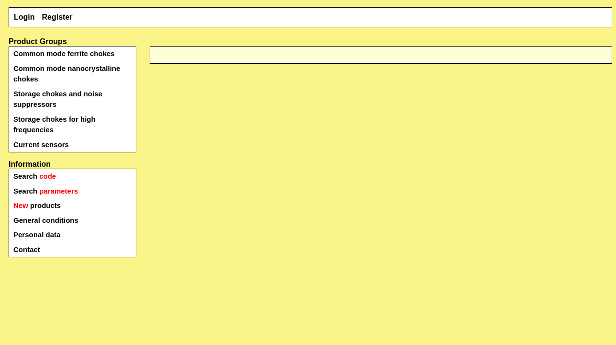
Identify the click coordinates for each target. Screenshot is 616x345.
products (37, 205)
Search (34, 176)
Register (57, 17)
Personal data (36, 234)
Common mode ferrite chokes (64, 53)
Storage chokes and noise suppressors (57, 99)
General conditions (45, 220)
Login (24, 17)
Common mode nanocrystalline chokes (66, 73)
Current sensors (41, 144)
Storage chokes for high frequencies (54, 124)
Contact (26, 249)
